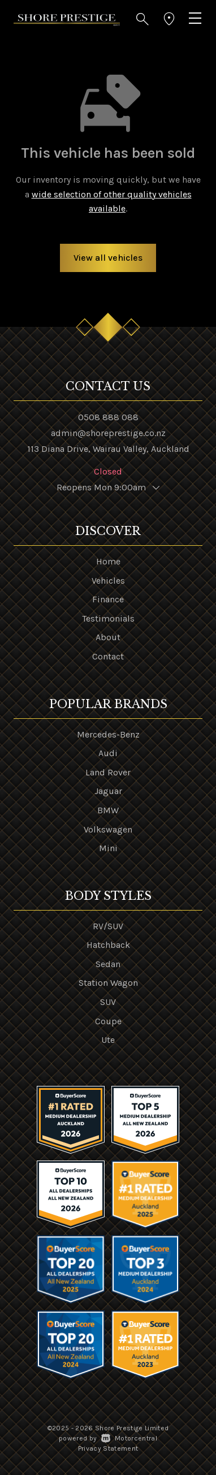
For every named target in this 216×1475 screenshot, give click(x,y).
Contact (108, 656)
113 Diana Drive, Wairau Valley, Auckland (108, 448)
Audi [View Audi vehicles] (108, 753)
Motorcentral (129, 1438)
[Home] (67, 19)
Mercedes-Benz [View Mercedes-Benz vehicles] (108, 734)
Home (108, 561)
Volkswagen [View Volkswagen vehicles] (108, 829)
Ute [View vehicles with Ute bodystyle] (108, 1039)
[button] (142, 19)
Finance (108, 599)
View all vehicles (108, 257)
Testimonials (108, 618)
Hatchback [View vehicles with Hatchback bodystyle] (108, 944)
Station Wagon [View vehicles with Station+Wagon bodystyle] (108, 982)
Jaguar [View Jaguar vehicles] (108, 791)
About (108, 637)
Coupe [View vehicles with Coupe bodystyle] (108, 1021)
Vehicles (108, 580)
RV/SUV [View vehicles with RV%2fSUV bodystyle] (108, 926)
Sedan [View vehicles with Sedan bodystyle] (108, 964)
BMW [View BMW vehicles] (108, 810)
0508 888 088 (108, 417)
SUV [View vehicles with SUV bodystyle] (108, 1002)
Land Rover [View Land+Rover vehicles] (108, 772)
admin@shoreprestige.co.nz (108, 433)
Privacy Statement (108, 1448)
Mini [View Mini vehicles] (108, 848)
